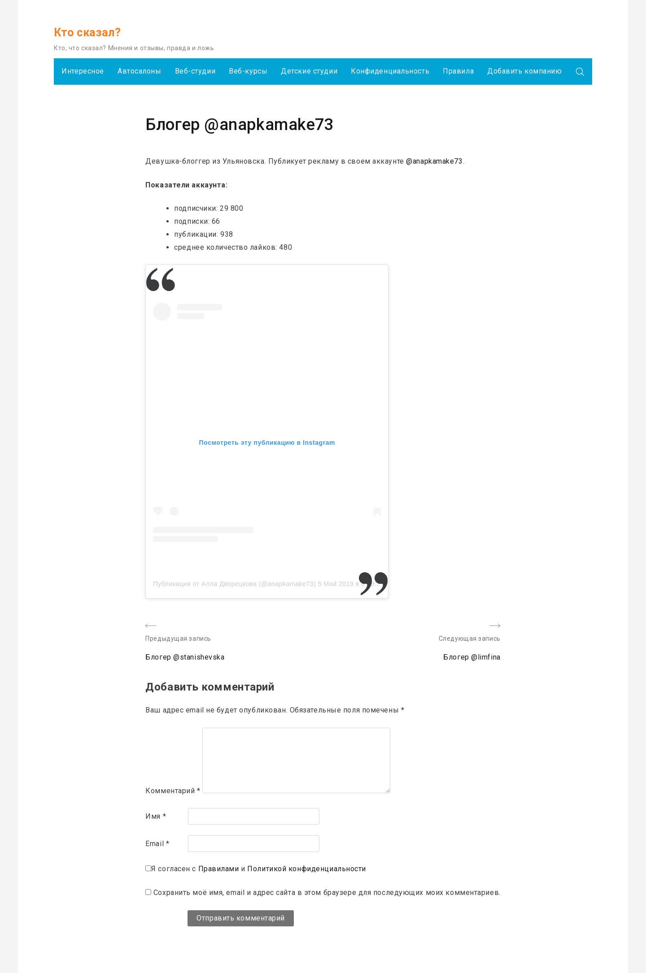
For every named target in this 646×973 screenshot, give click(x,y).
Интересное (82, 71)
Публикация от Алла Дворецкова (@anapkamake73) (234, 583)
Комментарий (172, 790)
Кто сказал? (87, 32)
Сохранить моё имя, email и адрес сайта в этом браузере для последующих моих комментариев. (327, 892)
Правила (458, 71)
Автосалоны (140, 71)
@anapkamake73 (434, 161)
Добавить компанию (524, 71)
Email (157, 843)
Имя (155, 816)
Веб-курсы (248, 71)
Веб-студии (195, 71)
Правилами (218, 868)
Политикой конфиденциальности (306, 868)
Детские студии (309, 71)
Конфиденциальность (390, 71)
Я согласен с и (258, 868)
